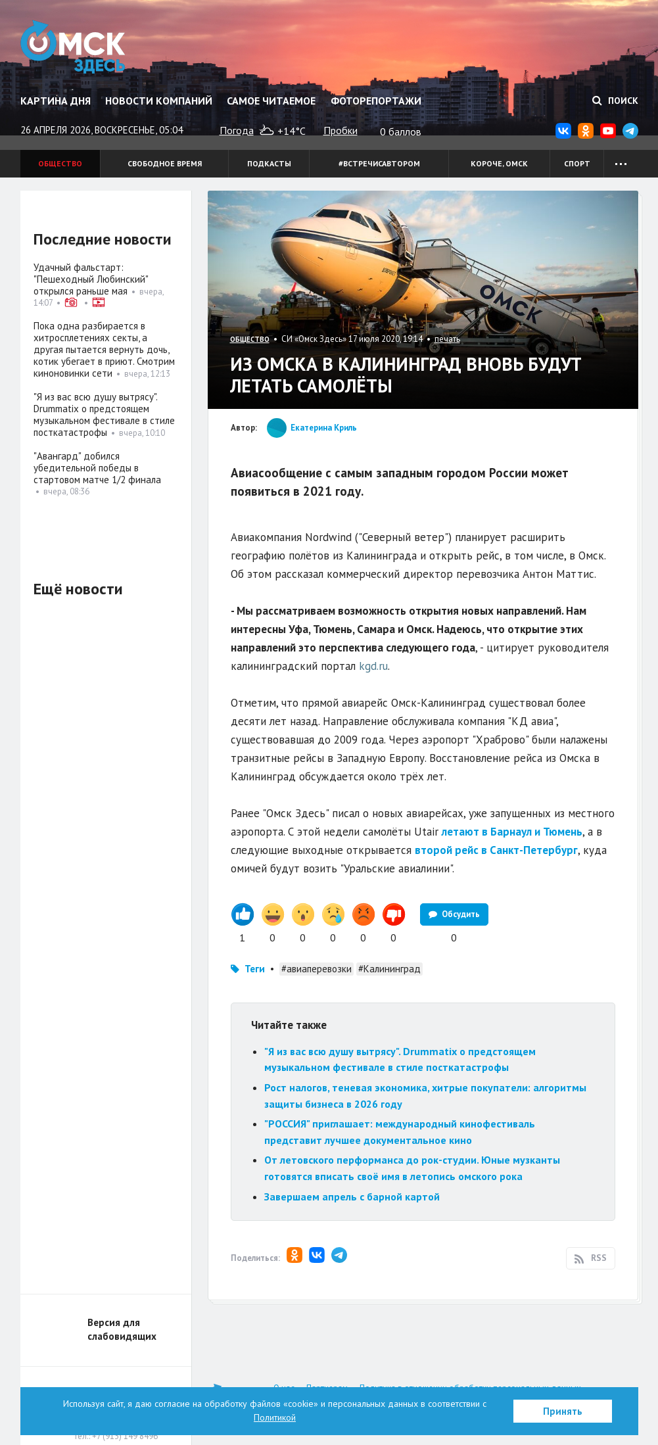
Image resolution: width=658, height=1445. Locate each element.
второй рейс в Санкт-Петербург (496, 850)
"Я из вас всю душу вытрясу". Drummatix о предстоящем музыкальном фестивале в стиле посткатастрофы (104, 414)
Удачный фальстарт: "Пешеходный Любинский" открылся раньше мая (91, 279)
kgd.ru (373, 666)
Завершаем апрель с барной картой (352, 1196)
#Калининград (389, 968)
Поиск (615, 101)
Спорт (577, 163)
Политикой (275, 1417)
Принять (562, 1411)
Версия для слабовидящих (121, 1329)
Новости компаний (158, 100)
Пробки (340, 130)
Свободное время (165, 163)
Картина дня (55, 100)
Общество (60, 163)
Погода (237, 130)
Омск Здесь (74, 47)
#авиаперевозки (316, 968)
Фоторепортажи (376, 100)
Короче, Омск (499, 163)
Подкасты (269, 163)
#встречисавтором (379, 163)
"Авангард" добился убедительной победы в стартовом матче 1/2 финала (97, 468)
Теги (255, 968)
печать (447, 338)
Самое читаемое (271, 100)
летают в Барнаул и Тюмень (512, 831)
